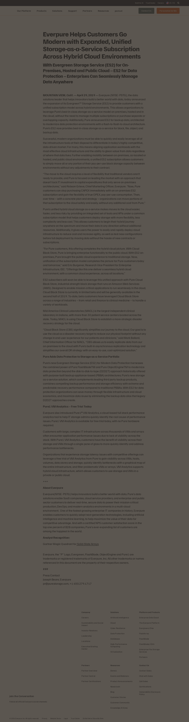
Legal (66, 718)
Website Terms (55, 718)
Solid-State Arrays (87, 544)
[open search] (178, 3)
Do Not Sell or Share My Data (93, 718)
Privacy (44, 718)
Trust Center (75, 718)
